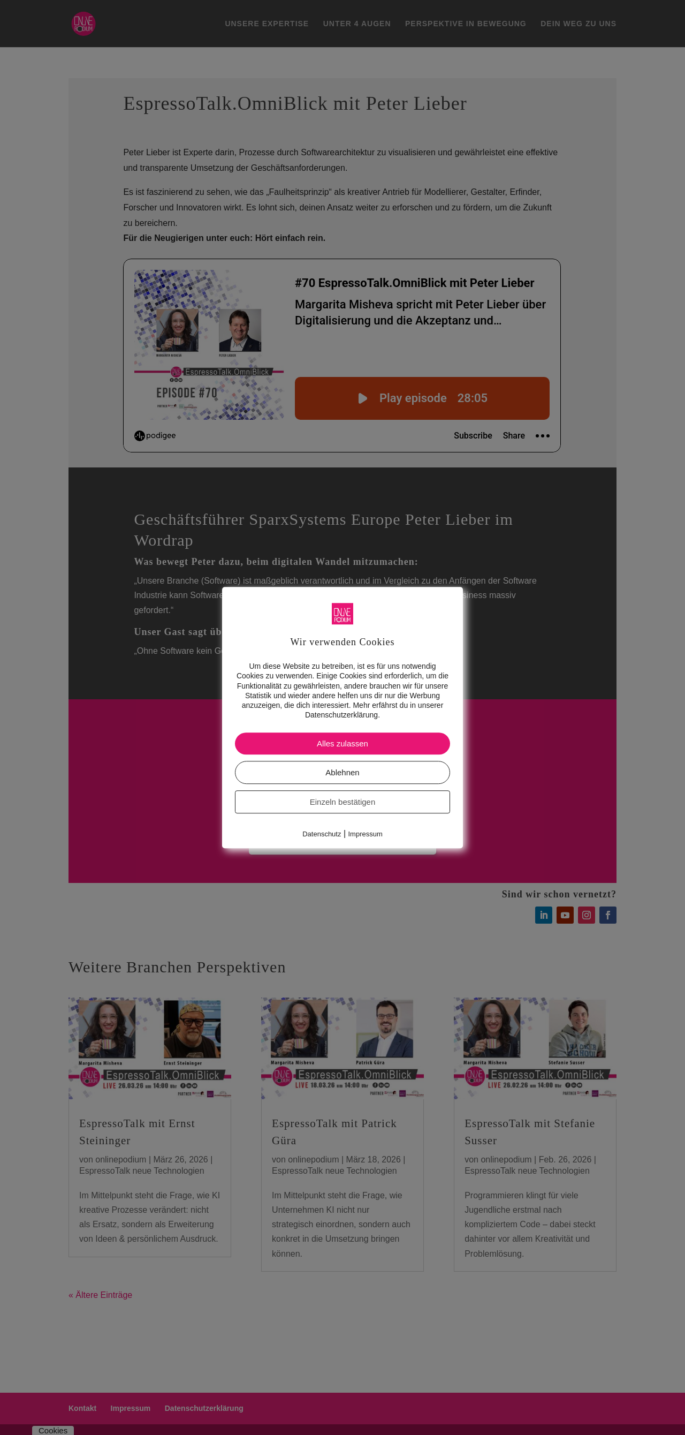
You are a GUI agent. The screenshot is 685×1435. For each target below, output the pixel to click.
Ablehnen (342, 772)
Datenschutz (321, 834)
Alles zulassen (342, 744)
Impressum (365, 834)
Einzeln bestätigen (343, 802)
